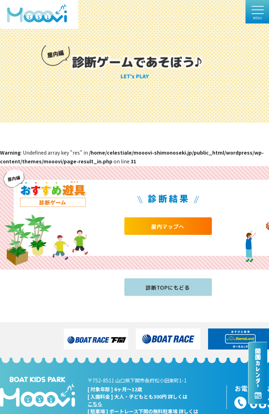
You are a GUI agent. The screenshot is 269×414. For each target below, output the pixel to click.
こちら (95, 403)
